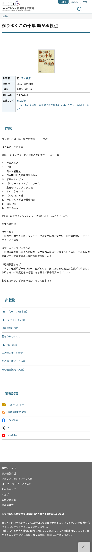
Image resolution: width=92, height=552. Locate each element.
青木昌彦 (26, 78)
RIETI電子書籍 (9, 344)
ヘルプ (5, 494)
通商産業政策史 (10, 328)
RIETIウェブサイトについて (16, 484)
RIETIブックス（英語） (14, 320)
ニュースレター (16, 404)
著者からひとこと (11, 336)
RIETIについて (9, 468)
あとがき (21, 100)
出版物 (5, 16)
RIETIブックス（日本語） (15, 311)
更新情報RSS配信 (17, 412)
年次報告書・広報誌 (12, 353)
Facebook (13, 420)
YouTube (12, 435)
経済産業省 (8, 505)
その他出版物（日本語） (15, 361)
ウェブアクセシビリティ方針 (17, 478)
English (74, 2)
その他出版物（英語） (14, 369)
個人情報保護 (9, 473)
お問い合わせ (9, 499)
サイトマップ (9, 489)
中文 (85, 2)
